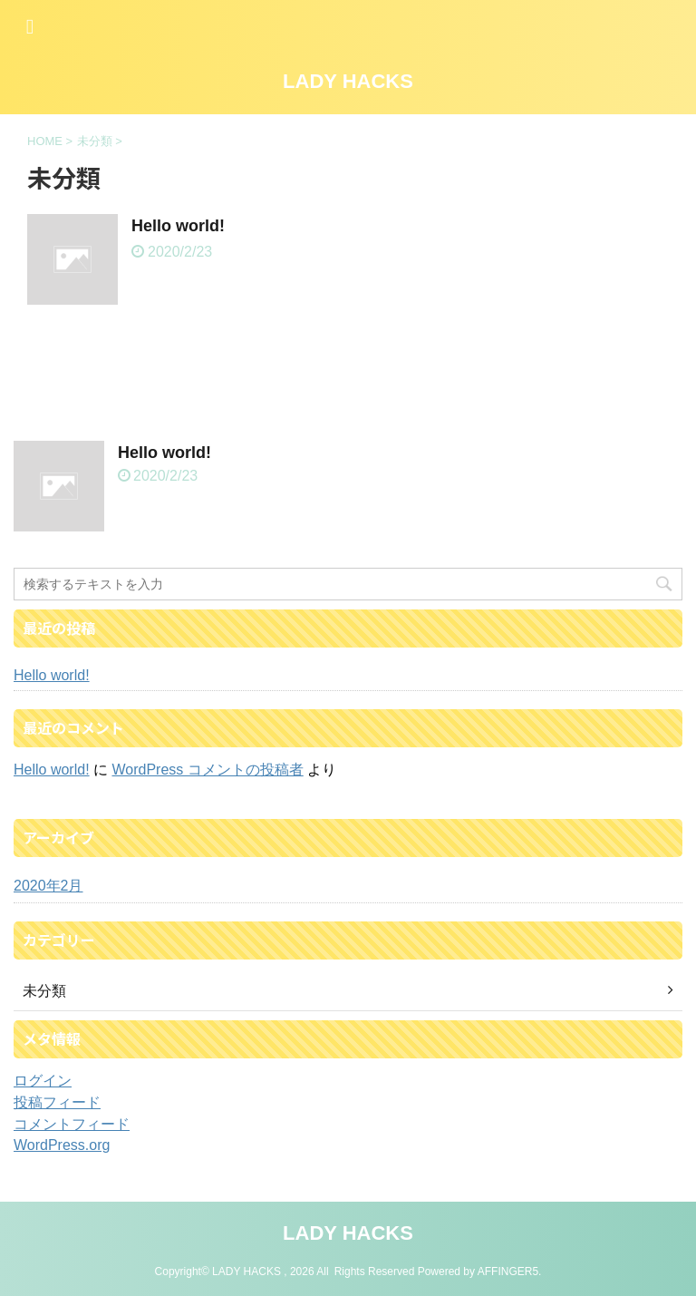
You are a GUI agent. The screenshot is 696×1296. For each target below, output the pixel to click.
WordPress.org (62, 1145)
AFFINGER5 (508, 1271)
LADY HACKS (348, 81)
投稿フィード (57, 1102)
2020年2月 (48, 885)
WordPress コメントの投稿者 (207, 769)
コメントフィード (72, 1124)
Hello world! (178, 226)
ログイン (43, 1080)
